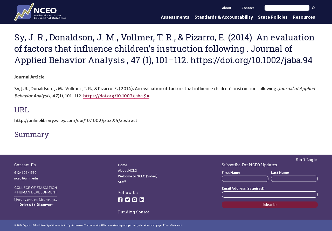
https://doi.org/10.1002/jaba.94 (116, 95)
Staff (122, 182)
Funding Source (133, 211)
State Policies (273, 17)
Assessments (175, 17)
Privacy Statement (172, 225)
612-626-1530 (25, 173)
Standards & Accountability (224, 17)
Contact (248, 8)
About (226, 8)
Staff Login (307, 159)
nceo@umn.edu (26, 178)
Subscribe (269, 205)
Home (122, 165)
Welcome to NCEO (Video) (137, 176)
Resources (304, 17)
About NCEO (127, 170)
